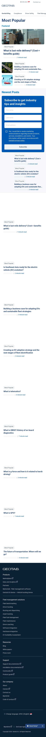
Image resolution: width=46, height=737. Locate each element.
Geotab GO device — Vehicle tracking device (18, 592)
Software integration (10, 628)
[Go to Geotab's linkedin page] (18, 720)
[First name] (23, 110)
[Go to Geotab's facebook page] (5, 720)
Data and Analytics (17, 582)
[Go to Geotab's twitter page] (11, 720)
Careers (13, 689)
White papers (7, 649)
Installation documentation (20, 667)
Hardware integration (10, 631)
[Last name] (23, 118)
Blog (4, 646)
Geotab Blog (6, 13)
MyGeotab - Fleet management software (17, 589)
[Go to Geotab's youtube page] (24, 720)
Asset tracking (8, 614)
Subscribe (23, 147)
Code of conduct (16, 699)
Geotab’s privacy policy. (17, 140)
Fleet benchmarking (9, 603)
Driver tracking (8, 607)
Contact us (36, 2)
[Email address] (23, 125)
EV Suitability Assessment (12, 635)
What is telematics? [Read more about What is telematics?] (12, 391)
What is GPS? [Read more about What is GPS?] (9, 513)
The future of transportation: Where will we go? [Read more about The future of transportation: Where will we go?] (22, 552)
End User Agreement (24, 727)
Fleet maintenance (9, 621)
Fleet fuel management (11, 617)
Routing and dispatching (11, 610)
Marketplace (15, 578)
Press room (7, 653)
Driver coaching (8, 624)
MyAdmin (6, 696)
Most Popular (8, 47)
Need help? (35, 726)
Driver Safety (29, 13)
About (5, 685)
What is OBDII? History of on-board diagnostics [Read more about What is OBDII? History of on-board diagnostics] (18, 431)
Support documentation (19, 664)
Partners (6, 585)
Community (15, 671)
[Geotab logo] (8, 7)
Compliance (18, 13)
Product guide (16, 674)
